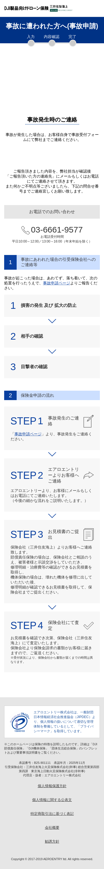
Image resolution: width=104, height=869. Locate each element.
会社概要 (52, 828)
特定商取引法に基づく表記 (52, 814)
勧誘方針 (52, 841)
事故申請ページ (56, 283)
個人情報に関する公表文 (52, 800)
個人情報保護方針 (52, 786)
